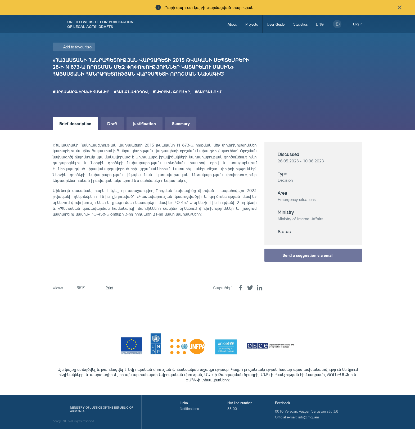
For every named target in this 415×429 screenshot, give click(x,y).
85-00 (232, 408)
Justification (144, 123)
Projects (251, 24)
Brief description (75, 123)
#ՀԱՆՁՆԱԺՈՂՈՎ (131, 91)
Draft (112, 123)
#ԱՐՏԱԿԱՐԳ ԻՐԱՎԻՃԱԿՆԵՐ (81, 91)
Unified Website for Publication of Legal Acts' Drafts (100, 24)
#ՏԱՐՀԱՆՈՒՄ (208, 91)
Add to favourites (77, 46)
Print (109, 287)
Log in (357, 24)
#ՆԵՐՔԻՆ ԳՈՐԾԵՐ (171, 91)
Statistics (300, 24)
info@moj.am (308, 417)
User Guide (276, 24)
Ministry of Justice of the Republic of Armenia (101, 409)
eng (320, 24)
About (232, 24)
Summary (181, 123)
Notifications (189, 408)
